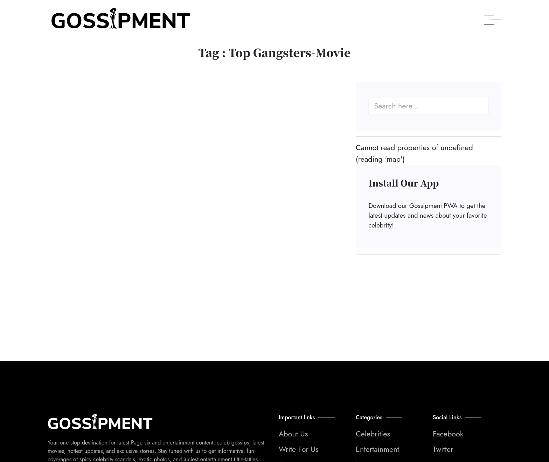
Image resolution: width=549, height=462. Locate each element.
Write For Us (299, 449)
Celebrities (373, 433)
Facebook (448, 433)
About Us (293, 433)
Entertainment (377, 449)
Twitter (443, 449)
